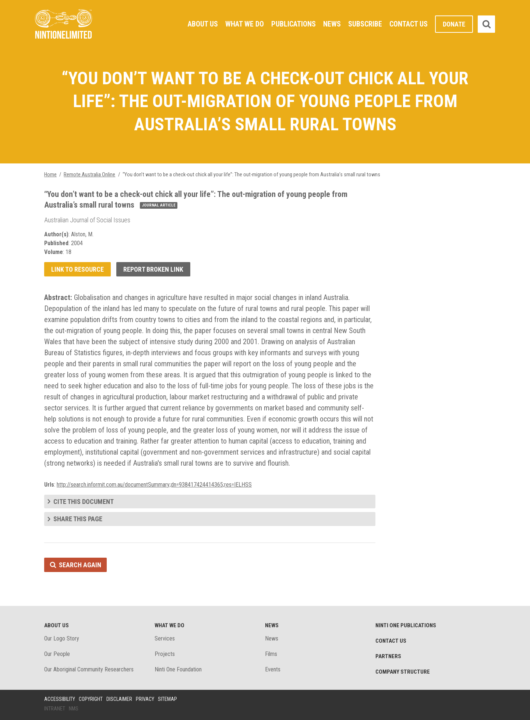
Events (272, 669)
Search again (80, 565)
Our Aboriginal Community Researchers (89, 669)
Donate (454, 24)
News (332, 24)
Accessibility (59, 699)
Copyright (91, 699)
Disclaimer (119, 699)
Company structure (402, 671)
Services (165, 638)
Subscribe (365, 24)
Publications (293, 24)
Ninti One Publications (405, 625)
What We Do (244, 24)
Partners (388, 656)
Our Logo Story (61, 638)
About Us (203, 24)
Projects (165, 653)
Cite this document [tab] (83, 501)
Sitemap (167, 699)
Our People (57, 653)
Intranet (54, 709)
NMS (73, 709)
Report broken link (153, 269)
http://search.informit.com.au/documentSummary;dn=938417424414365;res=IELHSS (154, 484)
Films (271, 653)
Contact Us (408, 24)
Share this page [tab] (77, 519)
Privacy (145, 699)
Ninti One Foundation (178, 669)
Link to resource (77, 269)
